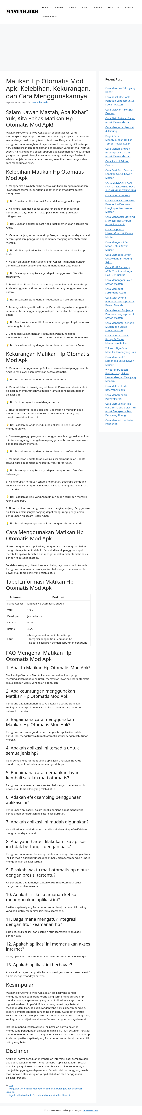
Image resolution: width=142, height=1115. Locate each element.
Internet (97, 7)
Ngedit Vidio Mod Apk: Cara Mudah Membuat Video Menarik (39, 1095)
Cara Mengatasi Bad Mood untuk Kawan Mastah (117, 245)
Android (58, 7)
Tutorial (129, 7)
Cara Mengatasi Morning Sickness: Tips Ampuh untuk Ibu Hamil (120, 220)
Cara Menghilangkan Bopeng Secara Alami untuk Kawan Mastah (118, 152)
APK (11, 1085)
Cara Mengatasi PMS (117, 195)
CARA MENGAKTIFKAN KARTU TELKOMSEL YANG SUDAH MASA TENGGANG (120, 186)
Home (45, 7)
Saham (72, 7)
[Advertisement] (71, 46)
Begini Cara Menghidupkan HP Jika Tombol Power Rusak (118, 139)
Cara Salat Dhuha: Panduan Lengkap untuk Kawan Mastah (119, 301)
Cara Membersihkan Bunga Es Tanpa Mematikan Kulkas (117, 339)
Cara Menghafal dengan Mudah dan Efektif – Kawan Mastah (119, 326)
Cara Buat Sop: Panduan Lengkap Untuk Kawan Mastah (119, 173)
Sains (84, 7)
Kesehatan (113, 7)
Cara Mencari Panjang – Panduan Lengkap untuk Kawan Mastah (119, 313)
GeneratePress (90, 1110)
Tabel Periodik (49, 16)
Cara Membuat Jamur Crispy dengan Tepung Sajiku (118, 258)
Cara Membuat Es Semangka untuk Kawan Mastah (119, 360)
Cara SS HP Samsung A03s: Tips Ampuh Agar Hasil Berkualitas (119, 271)
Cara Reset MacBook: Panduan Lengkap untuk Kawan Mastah (119, 100)
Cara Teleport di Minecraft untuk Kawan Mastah (119, 233)
